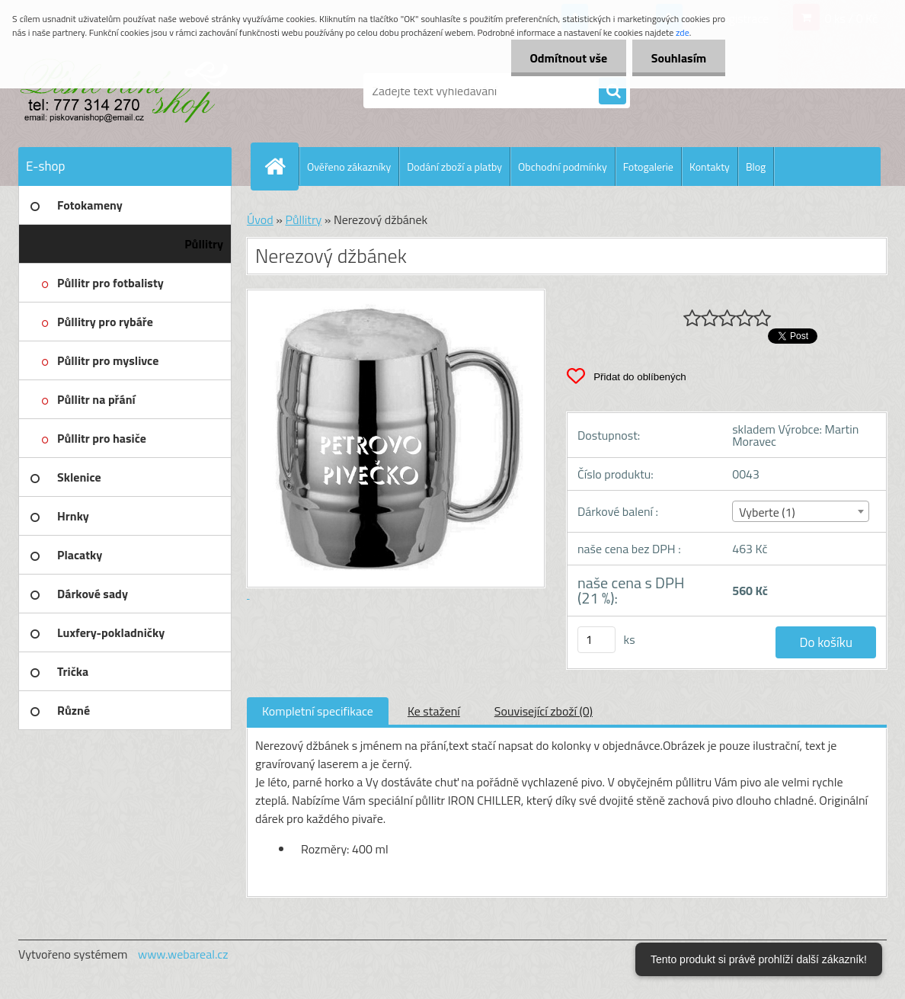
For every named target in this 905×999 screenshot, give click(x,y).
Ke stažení (434, 711)
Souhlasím (678, 58)
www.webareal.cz (183, 954)
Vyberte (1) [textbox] (767, 512)
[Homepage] (281, 166)
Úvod (260, 219)
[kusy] (596, 639)
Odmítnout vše (568, 58)
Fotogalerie (648, 166)
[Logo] (123, 91)
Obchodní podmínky (562, 166)
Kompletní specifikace (317, 711)
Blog (756, 166)
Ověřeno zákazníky (349, 166)
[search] (612, 91)
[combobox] (800, 511)
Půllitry (303, 219)
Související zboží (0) (543, 711)
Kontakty (709, 166)
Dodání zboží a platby (454, 166)
